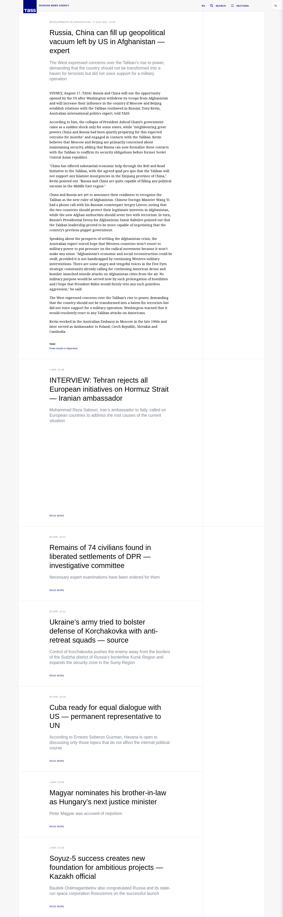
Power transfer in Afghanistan (63, 348)
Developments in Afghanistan (70, 22)
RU (203, 6)
